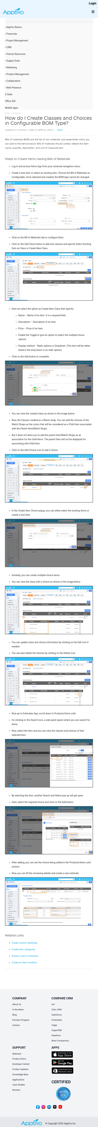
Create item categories (23, 949)
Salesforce (57, 1014)
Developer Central (20, 1064)
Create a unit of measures (25, 956)
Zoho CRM (57, 1009)
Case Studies (18, 1084)
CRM (8, 47)
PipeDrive (56, 1035)
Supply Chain (12, 60)
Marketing (11, 67)
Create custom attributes (24, 942)
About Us (16, 1004)
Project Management (16, 40)
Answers (16, 113)
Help (7, 113)
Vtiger (54, 1025)
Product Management (17, 74)
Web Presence (13, 87)
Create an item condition (24, 962)
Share (59, 130)
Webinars (16, 1053)
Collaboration (12, 81)
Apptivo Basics (13, 27)
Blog (14, 1014)
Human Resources (15, 54)
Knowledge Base (20, 1074)
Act (53, 1004)
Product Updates (20, 1069)
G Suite (8, 94)
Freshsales (57, 1020)
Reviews (16, 1090)
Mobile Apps (11, 107)
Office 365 (10, 101)
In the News (18, 1009)
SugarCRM (57, 1030)
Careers (16, 1025)
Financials (11, 33)
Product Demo (19, 1059)
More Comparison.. (61, 1040)
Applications (18, 1079)
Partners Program (20, 1020)
